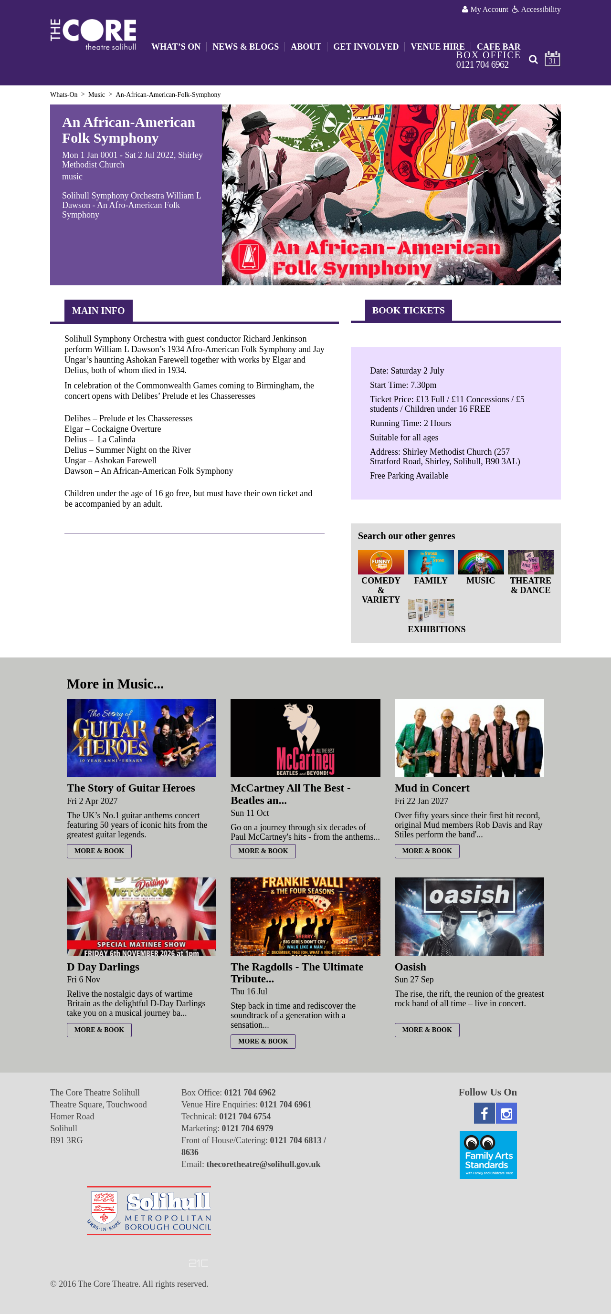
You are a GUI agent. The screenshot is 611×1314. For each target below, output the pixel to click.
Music (96, 94)
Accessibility (536, 9)
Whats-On (64, 94)
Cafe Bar (499, 47)
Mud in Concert (432, 788)
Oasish (410, 967)
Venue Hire (438, 47)
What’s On (175, 47)
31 (553, 61)
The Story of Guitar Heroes (131, 788)
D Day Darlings (103, 967)
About (306, 47)
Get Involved (366, 47)
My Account (485, 9)
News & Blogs (245, 47)
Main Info (98, 310)
